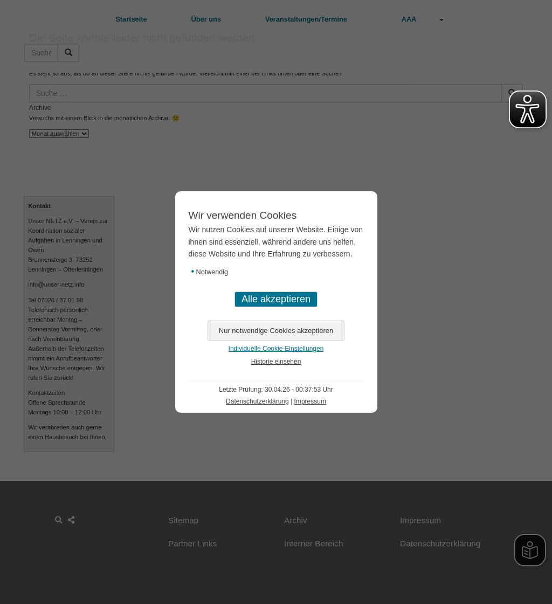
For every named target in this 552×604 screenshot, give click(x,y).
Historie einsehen (276, 361)
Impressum (310, 401)
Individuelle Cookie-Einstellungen (276, 348)
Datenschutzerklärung (257, 401)
